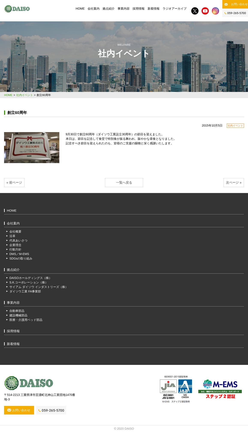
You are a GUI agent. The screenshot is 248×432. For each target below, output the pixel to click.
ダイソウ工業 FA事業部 (25, 291)
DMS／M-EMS (19, 254)
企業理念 (15, 245)
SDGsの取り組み (20, 258)
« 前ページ (14, 182)
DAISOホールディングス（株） (30, 278)
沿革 (12, 236)
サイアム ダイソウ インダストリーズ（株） (38, 287)
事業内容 (124, 8)
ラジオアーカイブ (175, 8)
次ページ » (234, 182)
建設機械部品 (18, 315)
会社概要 (15, 231)
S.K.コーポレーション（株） (28, 282)
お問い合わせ (239, 4)
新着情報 (154, 8)
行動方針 (15, 249)
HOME (80, 8)
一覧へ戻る (124, 182)
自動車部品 (16, 311)
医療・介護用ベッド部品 (25, 319)
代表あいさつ (18, 240)
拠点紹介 (109, 8)
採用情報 (139, 8)
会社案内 (94, 8)
